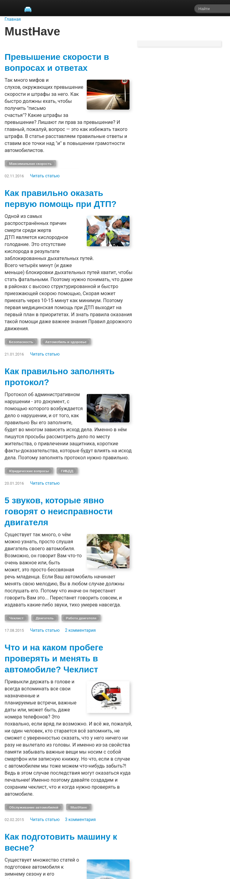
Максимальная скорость (30, 163)
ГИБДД (67, 471)
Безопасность (21, 342)
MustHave (79, 807)
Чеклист (16, 618)
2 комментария (80, 630)
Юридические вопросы (29, 471)
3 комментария (80, 819)
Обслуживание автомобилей (33, 807)
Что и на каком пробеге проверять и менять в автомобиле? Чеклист (54, 658)
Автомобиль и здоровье (65, 342)
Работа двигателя (81, 618)
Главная (13, 19)
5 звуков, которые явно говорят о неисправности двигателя (59, 511)
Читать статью (45, 175)
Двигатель (45, 618)
